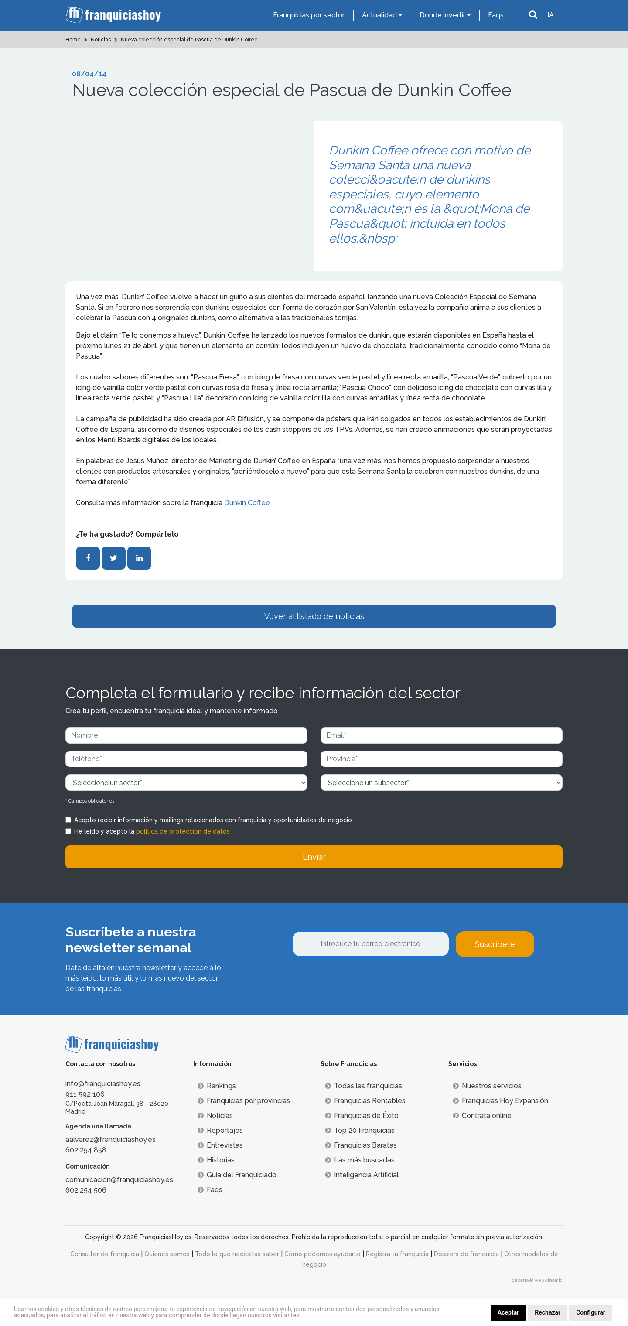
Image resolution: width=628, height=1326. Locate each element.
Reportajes (220, 1130)
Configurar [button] (590, 1312)
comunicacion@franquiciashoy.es (119, 1180)
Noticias (215, 1115)
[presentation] (358, 981)
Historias (216, 1160)
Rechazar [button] (547, 1312)
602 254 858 (85, 1150)
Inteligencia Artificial (362, 1175)
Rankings (217, 1086)
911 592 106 (85, 1094)
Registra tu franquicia (397, 1254)
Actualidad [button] (379, 15)
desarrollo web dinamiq (537, 1280)
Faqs (496, 15)
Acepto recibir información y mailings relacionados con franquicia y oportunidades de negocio (213, 820)
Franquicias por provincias (244, 1101)
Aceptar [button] (508, 1312)
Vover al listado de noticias (314, 616)
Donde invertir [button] (442, 15)
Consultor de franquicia (104, 1254)
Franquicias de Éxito (362, 1115)
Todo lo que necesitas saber (237, 1254)
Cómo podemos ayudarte (322, 1254)
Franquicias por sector (309, 15)
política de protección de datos (183, 831)
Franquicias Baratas (361, 1145)
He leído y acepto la (152, 831)
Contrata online (482, 1115)
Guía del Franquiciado (237, 1175)
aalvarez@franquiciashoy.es (110, 1139)
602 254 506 (85, 1190)
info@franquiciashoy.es (102, 1084)
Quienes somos (167, 1254)
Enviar (314, 856)
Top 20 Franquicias (360, 1130)
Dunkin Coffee (247, 503)
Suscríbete (495, 944)
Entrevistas (220, 1145)
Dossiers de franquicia (466, 1254)
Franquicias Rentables (365, 1101)
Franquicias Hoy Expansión (500, 1101)
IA (550, 15)
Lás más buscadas (360, 1160)
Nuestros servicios (487, 1086)
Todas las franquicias (363, 1086)
